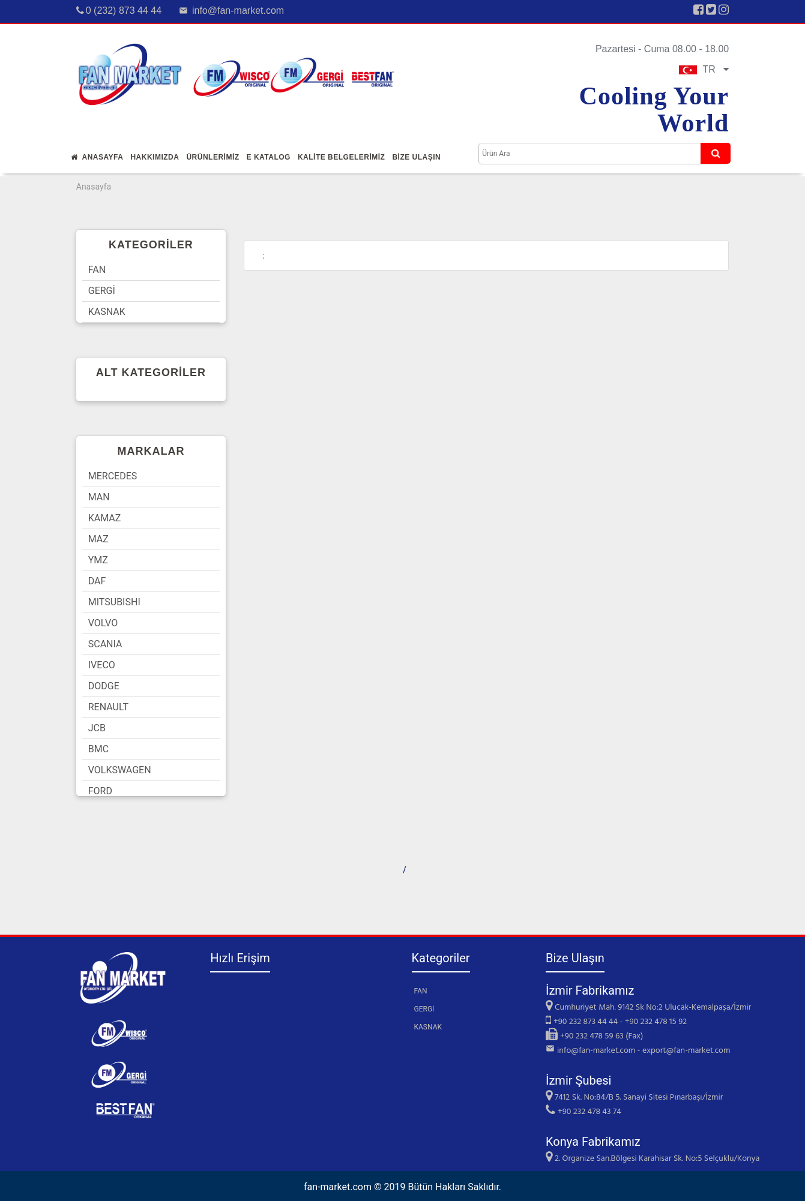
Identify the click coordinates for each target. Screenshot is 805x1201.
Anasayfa (97, 157)
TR (704, 69)
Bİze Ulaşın (416, 157)
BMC (98, 749)
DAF (97, 581)
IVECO (101, 665)
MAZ (98, 539)
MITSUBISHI (114, 602)
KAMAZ (104, 518)
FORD (100, 791)
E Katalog (269, 157)
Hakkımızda (154, 157)
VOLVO (103, 623)
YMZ (98, 560)
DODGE (103, 686)
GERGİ (101, 290)
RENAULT (108, 707)
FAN (97, 269)
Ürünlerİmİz (212, 157)
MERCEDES (112, 476)
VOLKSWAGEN (119, 770)
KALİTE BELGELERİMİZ (341, 157)
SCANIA (105, 644)
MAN (99, 497)
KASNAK (106, 311)
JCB (97, 728)
